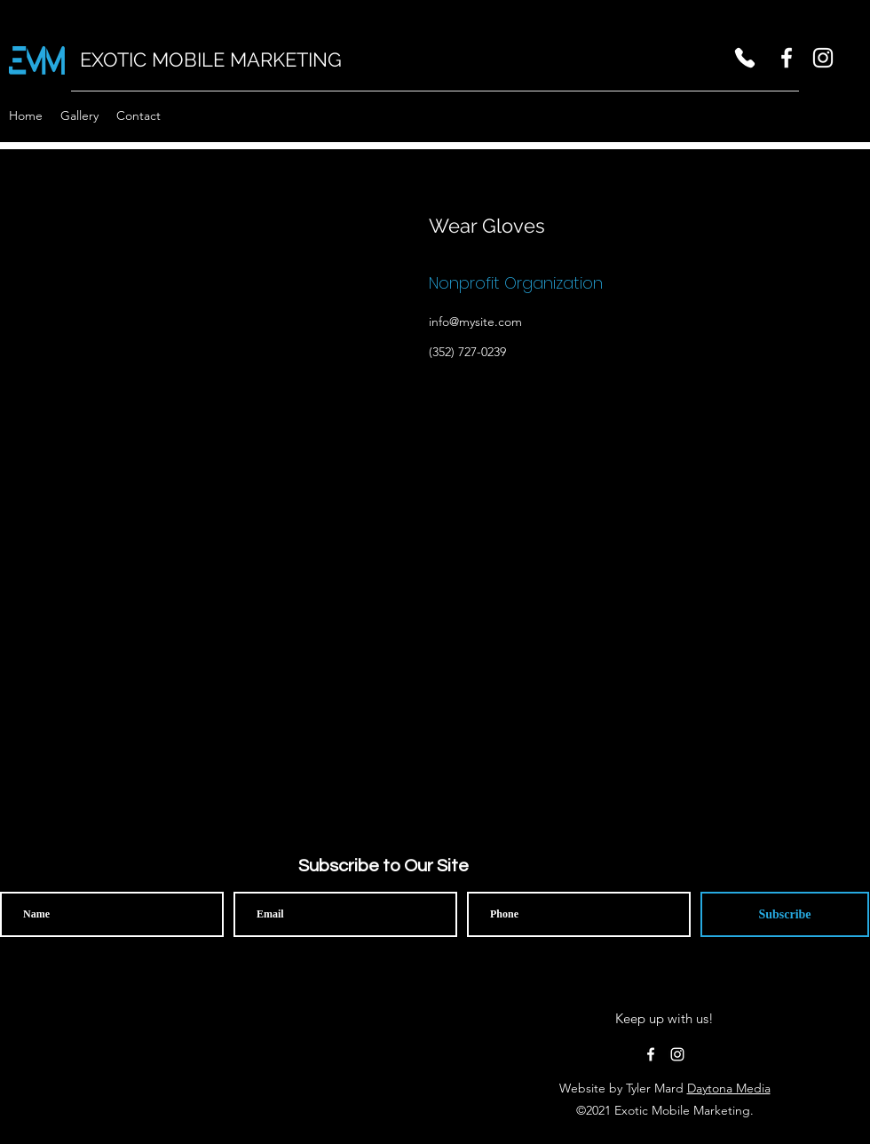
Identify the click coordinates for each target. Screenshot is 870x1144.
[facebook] (786, 57)
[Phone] (744, 57)
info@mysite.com (475, 322)
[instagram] (823, 57)
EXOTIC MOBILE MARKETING (211, 59)
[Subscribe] (784, 914)
